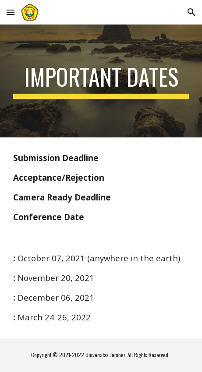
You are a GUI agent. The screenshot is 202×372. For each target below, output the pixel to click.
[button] (10, 12)
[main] (101, 81)
